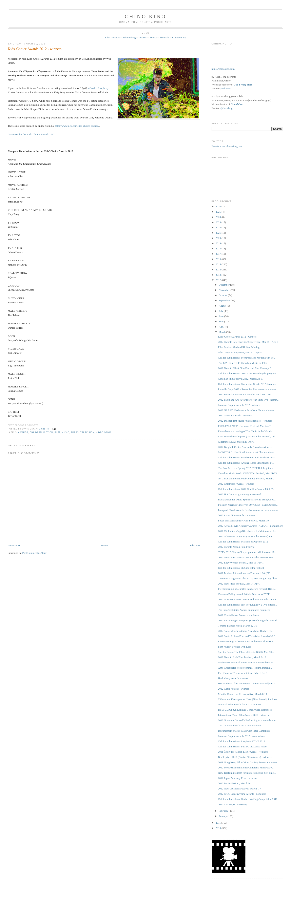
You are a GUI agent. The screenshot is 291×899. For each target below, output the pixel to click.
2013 (218, 274)
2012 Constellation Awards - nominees (238, 615)
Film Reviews (112, 37)
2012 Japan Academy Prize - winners (237, 778)
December (224, 284)
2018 (218, 248)
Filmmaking (129, 37)
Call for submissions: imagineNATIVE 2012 (241, 741)
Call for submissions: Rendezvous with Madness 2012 (246, 457)
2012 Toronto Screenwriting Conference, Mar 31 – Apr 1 (248, 341)
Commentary (179, 37)
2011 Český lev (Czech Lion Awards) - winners (243, 751)
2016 (218, 259)
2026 (218, 206)
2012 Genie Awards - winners (233, 688)
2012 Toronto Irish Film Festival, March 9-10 (242, 657)
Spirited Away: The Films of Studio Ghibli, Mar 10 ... (246, 651)
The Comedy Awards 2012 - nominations (239, 725)
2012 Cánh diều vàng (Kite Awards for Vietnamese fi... (247, 531)
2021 (218, 232)
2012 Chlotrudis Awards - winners (236, 483)
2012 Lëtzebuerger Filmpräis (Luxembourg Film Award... (248, 620)
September (225, 300)
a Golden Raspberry (98, 88)
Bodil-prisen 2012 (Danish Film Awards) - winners (245, 757)
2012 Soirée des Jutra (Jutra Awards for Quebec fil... (245, 630)
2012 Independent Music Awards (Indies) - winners (245, 420)
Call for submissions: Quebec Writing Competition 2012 (247, 799)
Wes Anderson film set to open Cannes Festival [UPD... (247, 683)
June (221, 316)
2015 (218, 264)
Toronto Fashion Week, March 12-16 (237, 625)
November (224, 289)
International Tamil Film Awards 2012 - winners (243, 714)
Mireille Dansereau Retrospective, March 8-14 (242, 693)
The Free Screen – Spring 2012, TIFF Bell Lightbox (245, 468)
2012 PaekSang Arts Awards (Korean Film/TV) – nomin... (248, 399)
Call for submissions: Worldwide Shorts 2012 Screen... (247, 383)
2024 (218, 216)
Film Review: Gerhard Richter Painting (238, 347)
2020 (218, 238)
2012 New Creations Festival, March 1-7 (239, 788)
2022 (218, 227)
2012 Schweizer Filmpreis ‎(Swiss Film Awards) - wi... (246, 536)
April (222, 326)
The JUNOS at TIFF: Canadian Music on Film (242, 362)
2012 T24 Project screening (232, 804)
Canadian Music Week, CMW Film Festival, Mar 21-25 (247, 473)
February (224, 810)
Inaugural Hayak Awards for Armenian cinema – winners (248, 510)
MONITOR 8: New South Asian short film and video (246, 452)
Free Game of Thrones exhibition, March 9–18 (242, 672)
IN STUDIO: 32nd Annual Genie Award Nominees (245, 709)
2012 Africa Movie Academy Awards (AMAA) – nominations (250, 525)
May (221, 321)
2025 (218, 211)
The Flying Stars (243, 84)
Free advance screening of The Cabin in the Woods (245, 431)
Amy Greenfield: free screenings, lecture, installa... (245, 667)
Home (104, 545)
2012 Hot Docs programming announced (239, 494)
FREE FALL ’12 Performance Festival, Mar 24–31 (245, 425)
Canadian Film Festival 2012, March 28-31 (241, 378)
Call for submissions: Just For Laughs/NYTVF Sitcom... (247, 604)
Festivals (164, 37)
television (87, 432)
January (223, 816)
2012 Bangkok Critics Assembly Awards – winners (245, 446)
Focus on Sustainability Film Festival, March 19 (243, 520)
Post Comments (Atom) (34, 552)
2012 (218, 280)
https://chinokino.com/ (223, 68)
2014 (218, 269)
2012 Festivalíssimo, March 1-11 (235, 783)
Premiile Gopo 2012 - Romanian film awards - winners (247, 389)
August (223, 305)
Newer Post (14, 545)
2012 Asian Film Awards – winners (236, 515)
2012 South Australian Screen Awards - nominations (245, 557)
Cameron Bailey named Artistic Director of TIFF (244, 594)
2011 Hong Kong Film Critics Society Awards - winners (247, 762)
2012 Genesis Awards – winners (235, 415)
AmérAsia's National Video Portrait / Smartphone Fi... (246, 662)
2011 (218, 822)
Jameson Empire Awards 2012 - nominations (241, 736)
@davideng (226, 108)
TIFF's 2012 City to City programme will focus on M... (247, 552)
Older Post (194, 545)
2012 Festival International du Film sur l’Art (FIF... (245, 573)
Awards (143, 37)
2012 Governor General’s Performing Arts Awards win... (247, 720)
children (36, 432)
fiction (48, 432)
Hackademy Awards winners (233, 678)
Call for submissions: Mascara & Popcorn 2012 (243, 541)
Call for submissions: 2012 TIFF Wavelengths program (247, 373)
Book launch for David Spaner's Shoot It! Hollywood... (247, 499)
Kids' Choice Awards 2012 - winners (34, 49)
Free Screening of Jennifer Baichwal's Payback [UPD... (247, 588)
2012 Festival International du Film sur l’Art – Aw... (245, 394)
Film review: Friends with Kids (234, 646)
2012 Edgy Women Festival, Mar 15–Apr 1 (241, 562)
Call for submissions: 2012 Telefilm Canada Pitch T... (246, 489)
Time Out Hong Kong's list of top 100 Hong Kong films (247, 578)
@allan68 (225, 88)
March (222, 331)
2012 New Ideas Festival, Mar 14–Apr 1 (239, 583)
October (223, 295)
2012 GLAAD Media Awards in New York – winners (246, 410)
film (57, 432)
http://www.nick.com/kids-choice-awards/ (77, 125)
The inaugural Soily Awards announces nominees (244, 609)
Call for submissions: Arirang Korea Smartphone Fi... (246, 462)
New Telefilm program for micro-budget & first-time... (247, 772)
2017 (218, 253)
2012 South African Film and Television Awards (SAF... (247, 636)
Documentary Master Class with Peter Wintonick (244, 730)
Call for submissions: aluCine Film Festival (241, 567)
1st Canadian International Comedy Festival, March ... (246, 478)
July (221, 310)
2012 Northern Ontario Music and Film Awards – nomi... (248, 599)
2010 (218, 827)
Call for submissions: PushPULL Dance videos (243, 746)
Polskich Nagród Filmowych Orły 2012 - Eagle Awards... (248, 504)
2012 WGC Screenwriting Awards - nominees (242, 793)
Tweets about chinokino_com (227, 146)
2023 (218, 222)
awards (23, 432)
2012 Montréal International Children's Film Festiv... (245, 767)
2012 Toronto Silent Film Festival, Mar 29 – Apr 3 (244, 368)
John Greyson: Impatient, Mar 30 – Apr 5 (239, 352)
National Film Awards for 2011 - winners (239, 704)
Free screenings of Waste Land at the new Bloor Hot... (246, 641)
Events (153, 37)
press (75, 432)
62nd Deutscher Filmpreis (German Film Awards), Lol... (247, 436)
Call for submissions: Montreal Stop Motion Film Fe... (246, 357)
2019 (218, 243)
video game (103, 432)
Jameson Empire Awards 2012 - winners (239, 404)
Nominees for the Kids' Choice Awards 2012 (31, 134)
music (65, 432)
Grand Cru (236, 104)
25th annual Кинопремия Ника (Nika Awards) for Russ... (248, 699)
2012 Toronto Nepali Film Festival (236, 546)
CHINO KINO (145, 16)
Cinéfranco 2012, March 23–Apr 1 (236, 441)
